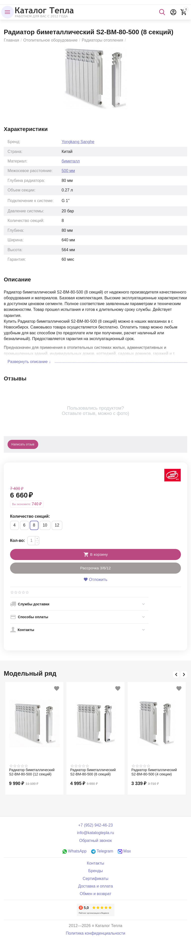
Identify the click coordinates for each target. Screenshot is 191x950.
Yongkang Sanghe (78, 142)
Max (124, 851)
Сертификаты (95, 878)
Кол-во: (17, 540)
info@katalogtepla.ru (95, 833)
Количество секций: (30, 516)
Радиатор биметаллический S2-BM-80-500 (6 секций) (93, 772)
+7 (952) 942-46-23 (95, 825)
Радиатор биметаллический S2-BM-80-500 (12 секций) (32, 772)
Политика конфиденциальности (95, 933)
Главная (11, 40)
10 (45, 525)
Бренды (95, 871)
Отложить (95, 579)
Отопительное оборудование (50, 40)
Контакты (95, 863)
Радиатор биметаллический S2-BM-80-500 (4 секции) (154, 772)
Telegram (102, 851)
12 (57, 525)
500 (68, 171)
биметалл (71, 161)
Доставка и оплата (95, 886)
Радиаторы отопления (102, 40)
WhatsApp (74, 851)
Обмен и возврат (95, 894)
